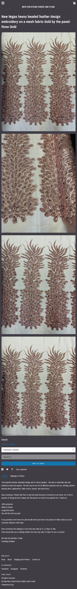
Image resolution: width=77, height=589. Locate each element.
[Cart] (74, 3)
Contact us (36, 559)
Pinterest (23, 568)
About (9, 559)
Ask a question (21, 469)
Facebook (5, 568)
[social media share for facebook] (2, 469)
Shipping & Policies (17, 476)
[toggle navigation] (2, 3)
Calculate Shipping (8, 444)
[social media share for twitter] (7, 469)
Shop (3, 559)
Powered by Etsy (7, 584)
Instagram (14, 568)
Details (4, 476)
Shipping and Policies (22, 559)
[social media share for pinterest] (12, 469)
